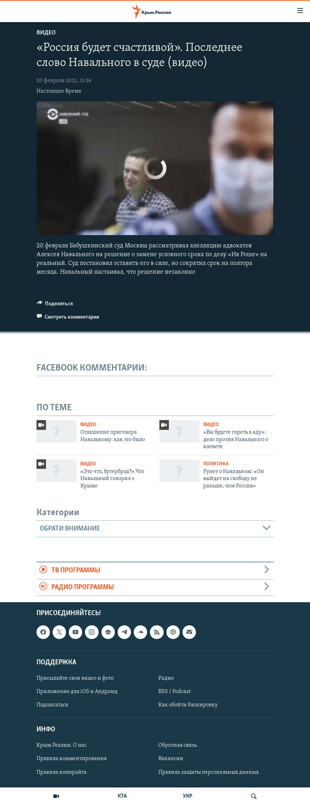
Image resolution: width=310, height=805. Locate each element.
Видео (46, 32)
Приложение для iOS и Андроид (77, 691)
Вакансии (170, 758)
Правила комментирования (72, 758)
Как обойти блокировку (188, 705)
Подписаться (52, 705)
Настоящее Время (59, 91)
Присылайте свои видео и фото (75, 678)
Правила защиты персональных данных (208, 772)
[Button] (55, 305)
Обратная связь (177, 745)
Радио (166, 678)
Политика (216, 464)
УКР (187, 796)
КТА (122, 796)
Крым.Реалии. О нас (62, 745)
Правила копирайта (62, 772)
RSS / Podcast (174, 691)
